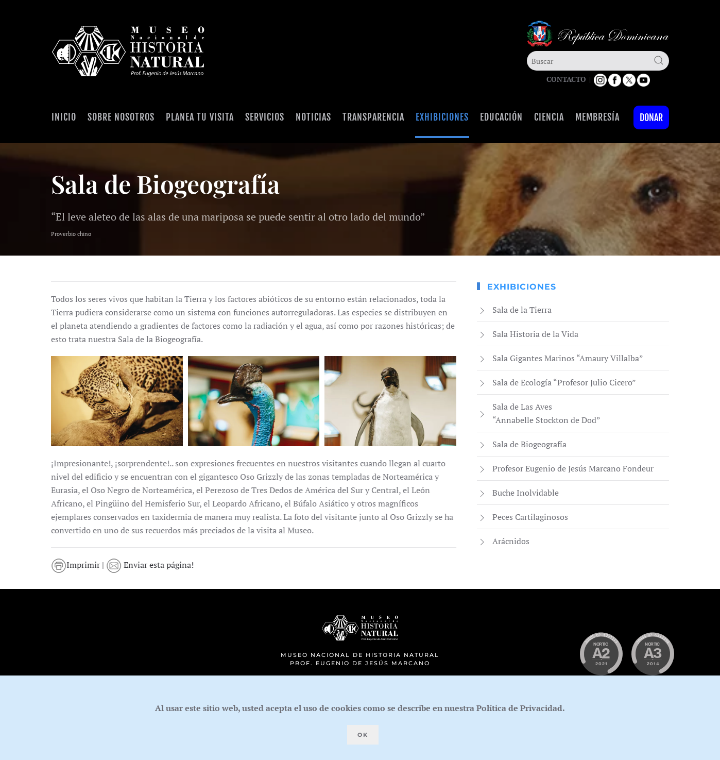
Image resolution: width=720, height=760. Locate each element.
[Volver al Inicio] (128, 51)
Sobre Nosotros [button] (121, 117)
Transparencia (373, 117)
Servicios (264, 117)
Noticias (313, 117)
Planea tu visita (200, 117)
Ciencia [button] (549, 117)
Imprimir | (79, 564)
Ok (362, 734)
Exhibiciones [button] (442, 117)
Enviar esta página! (151, 564)
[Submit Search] (658, 60)
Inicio (64, 117)
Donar (651, 117)
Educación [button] (501, 117)
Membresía (597, 117)
